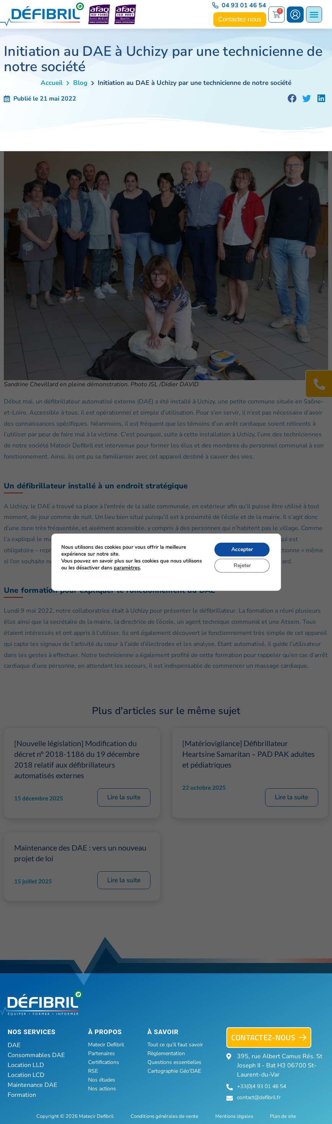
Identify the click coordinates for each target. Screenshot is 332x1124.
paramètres (127, 567)
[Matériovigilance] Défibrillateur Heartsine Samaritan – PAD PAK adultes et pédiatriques (248, 753)
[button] (292, 99)
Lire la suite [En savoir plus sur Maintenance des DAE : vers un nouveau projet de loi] (124, 880)
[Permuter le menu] (314, 15)
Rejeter (241, 565)
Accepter (242, 549)
